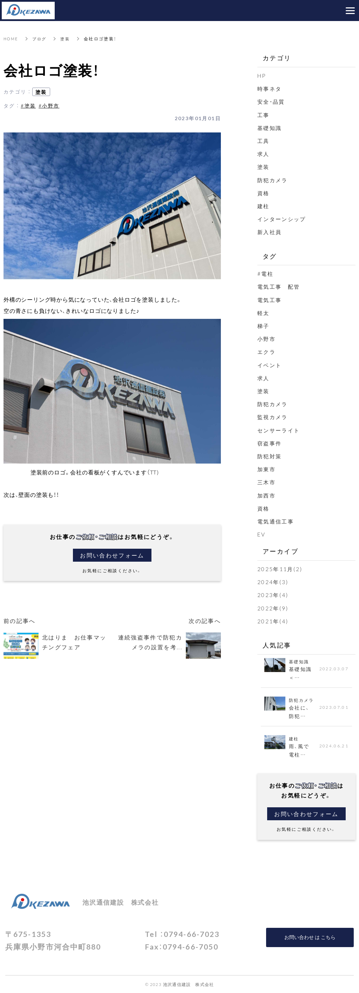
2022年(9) (273, 607)
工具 (263, 140)
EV (261, 534)
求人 (263, 153)
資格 (263, 193)
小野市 (267, 338)
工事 (263, 114)
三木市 (267, 482)
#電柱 (265, 273)
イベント (270, 364)
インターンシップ (283, 218)
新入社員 (270, 231)
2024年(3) (273, 581)
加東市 (267, 469)
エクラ (267, 351)
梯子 (263, 325)
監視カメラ (273, 416)
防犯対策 (270, 456)
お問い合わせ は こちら (310, 936)
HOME (12, 38)
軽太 (263, 312)
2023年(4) (273, 594)
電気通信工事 (276, 521)
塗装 (68, 38)
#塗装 (28, 105)
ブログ (41, 38)
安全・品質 (272, 101)
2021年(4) (273, 620)
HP (262, 75)
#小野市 (49, 105)
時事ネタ (270, 88)
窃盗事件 (270, 442)
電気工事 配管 (283, 286)
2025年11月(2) (280, 568)
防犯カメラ (273, 179)
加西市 (267, 495)
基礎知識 (270, 127)
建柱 (263, 205)
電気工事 (270, 299)
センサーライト (280, 429)
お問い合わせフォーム (112, 555)
